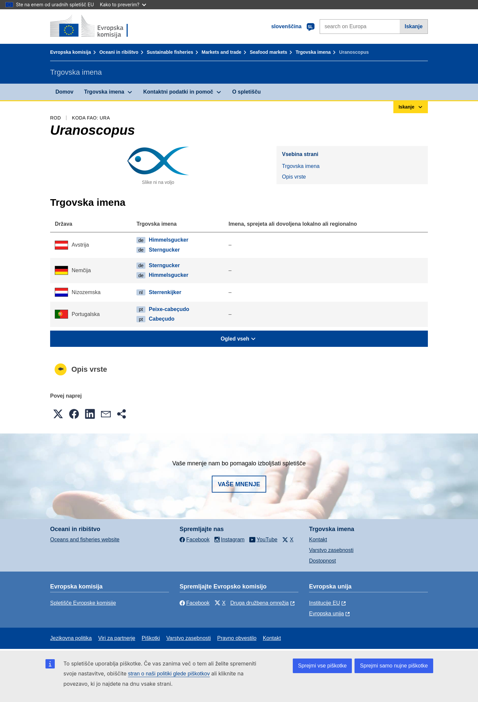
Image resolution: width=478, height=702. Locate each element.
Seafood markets (268, 52)
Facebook (194, 603)
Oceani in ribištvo (118, 52)
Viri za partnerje (116, 638)
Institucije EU (324, 603)
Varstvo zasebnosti (331, 550)
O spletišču (246, 92)
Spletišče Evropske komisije (83, 603)
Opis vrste (294, 177)
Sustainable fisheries (170, 52)
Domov (64, 92)
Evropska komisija (70, 52)
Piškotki (151, 638)
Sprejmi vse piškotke (322, 665)
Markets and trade (221, 52)
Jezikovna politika (71, 638)
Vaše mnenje (239, 484)
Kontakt (318, 539)
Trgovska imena (313, 52)
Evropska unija (326, 613)
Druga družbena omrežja (259, 603)
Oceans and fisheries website (85, 539)
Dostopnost (322, 561)
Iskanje (414, 26)
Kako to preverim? (123, 4)
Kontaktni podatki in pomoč (178, 92)
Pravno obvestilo (236, 638)
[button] (58, 414)
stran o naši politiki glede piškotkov (169, 673)
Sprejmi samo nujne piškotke (394, 665)
